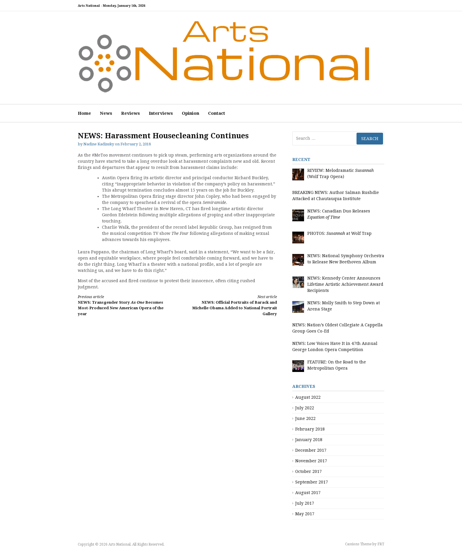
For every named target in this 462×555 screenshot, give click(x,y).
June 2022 (305, 418)
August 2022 (308, 397)
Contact (216, 113)
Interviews (161, 113)
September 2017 (311, 482)
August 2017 (308, 492)
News (106, 113)
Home (84, 113)
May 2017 (304, 513)
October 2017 (308, 471)
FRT (380, 544)
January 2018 (308, 439)
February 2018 (310, 429)
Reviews (130, 113)
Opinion (190, 113)
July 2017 (304, 503)
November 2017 (311, 460)
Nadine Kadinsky (98, 144)
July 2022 (304, 408)
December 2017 (310, 450)
